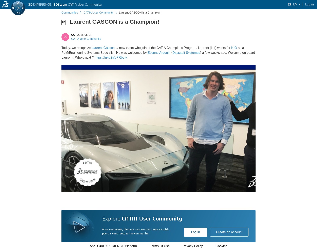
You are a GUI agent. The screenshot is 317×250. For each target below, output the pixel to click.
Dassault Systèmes (186, 52)
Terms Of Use (160, 246)
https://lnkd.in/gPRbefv (111, 57)
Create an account (229, 232)
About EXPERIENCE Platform (113, 246)
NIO (234, 48)
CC (73, 34)
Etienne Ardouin (159, 52)
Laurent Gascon (103, 48)
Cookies (221, 246)
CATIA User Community (86, 38)
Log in (195, 232)
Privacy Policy (193, 246)
